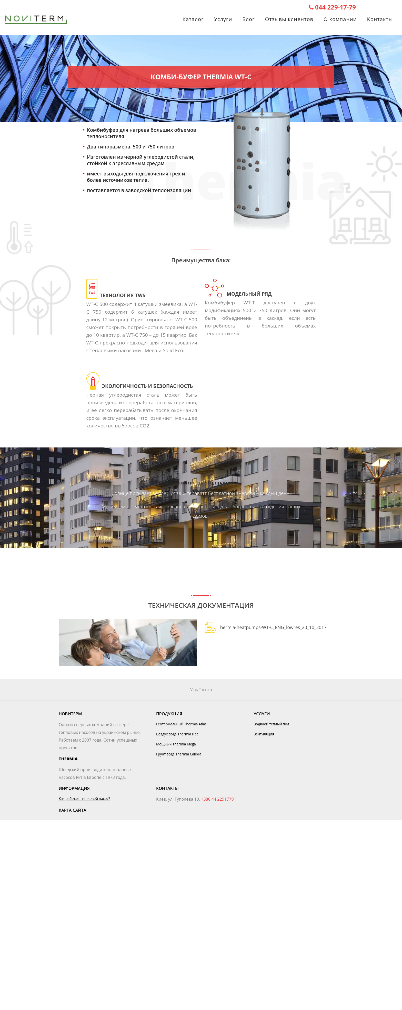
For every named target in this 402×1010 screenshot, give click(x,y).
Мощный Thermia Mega (176, 744)
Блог (248, 19)
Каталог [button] (193, 19)
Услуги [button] (223, 19)
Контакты (380, 19)
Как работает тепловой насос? (84, 798)
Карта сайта (72, 810)
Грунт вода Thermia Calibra (178, 754)
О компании (340, 19)
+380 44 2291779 (217, 799)
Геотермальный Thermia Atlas (181, 724)
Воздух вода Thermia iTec (177, 734)
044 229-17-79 (332, 7)
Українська (201, 690)
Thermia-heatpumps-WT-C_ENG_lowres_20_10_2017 (272, 627)
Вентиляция (264, 734)
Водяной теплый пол (271, 724)
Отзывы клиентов (289, 19)
